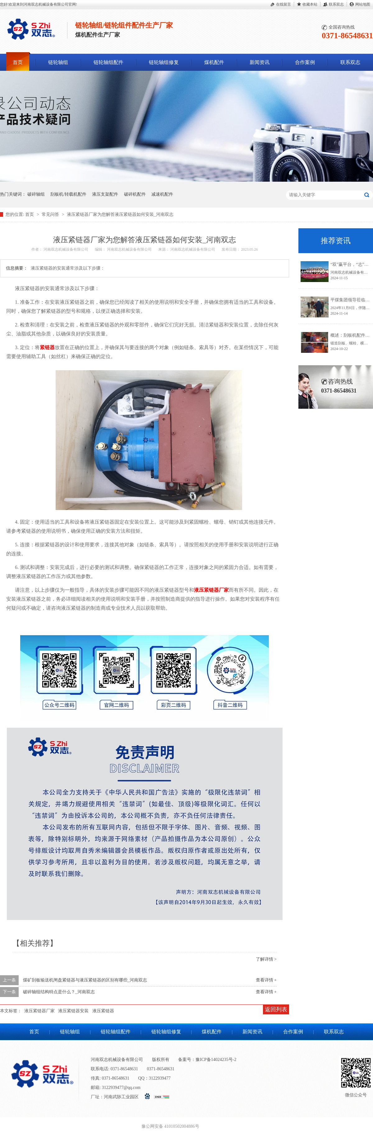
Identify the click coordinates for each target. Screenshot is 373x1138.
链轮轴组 (58, 62)
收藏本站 (309, 4)
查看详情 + (266, 980)
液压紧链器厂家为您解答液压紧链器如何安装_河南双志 (120, 214)
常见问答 (51, 214)
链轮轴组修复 (164, 62)
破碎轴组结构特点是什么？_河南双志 (59, 992)
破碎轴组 (36, 194)
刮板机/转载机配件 (68, 194)
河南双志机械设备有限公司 (66, 249)
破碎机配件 (135, 194)
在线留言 (283, 4)
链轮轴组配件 (108, 62)
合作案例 (305, 62)
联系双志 (336, 4)
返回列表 (276, 1009)
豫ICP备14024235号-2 (216, 1059)
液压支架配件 (105, 194)
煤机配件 (214, 62)
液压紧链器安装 (73, 1010)
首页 (18, 62)
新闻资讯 (259, 62)
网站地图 (362, 4)
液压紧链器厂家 (39, 1010)
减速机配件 (162, 194)
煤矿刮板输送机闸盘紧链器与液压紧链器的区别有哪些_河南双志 (85, 980)
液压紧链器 (103, 1010)
